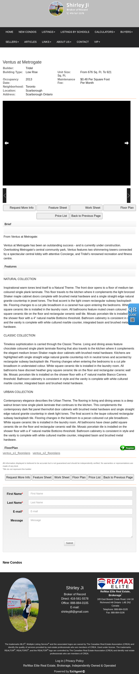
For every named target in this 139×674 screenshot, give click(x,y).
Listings (47, 31)
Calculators (104, 31)
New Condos (27, 31)
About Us (63, 41)
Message (17, 520)
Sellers (11, 41)
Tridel (29, 68)
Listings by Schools (75, 31)
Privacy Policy (75, 660)
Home (9, 31)
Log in (59, 660)
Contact (83, 41)
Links (45, 41)
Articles (30, 41)
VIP (96, 41)
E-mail (17, 511)
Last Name (14, 502)
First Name (14, 493)
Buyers (125, 31)
